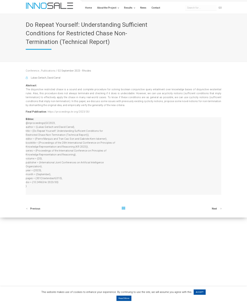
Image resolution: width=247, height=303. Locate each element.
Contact (155, 7)
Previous (35, 208)
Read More (124, 298)
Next (214, 208)
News (143, 7)
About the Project (106, 7)
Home (88, 7)
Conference (33, 70)
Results (128, 7)
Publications (48, 70)
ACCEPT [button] (200, 292)
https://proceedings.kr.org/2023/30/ (69, 111)
